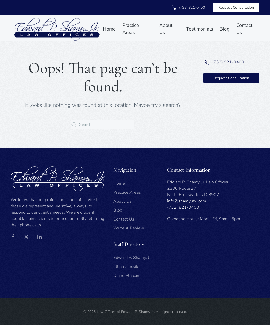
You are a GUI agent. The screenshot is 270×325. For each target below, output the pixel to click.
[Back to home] (57, 29)
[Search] (102, 124)
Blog (225, 29)
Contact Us (244, 29)
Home (109, 29)
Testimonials (199, 29)
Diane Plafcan (126, 275)
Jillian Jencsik (125, 266)
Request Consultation (236, 7)
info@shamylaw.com (186, 201)
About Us (165, 29)
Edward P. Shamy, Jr (132, 258)
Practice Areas (130, 29)
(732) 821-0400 (187, 7)
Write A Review (128, 228)
